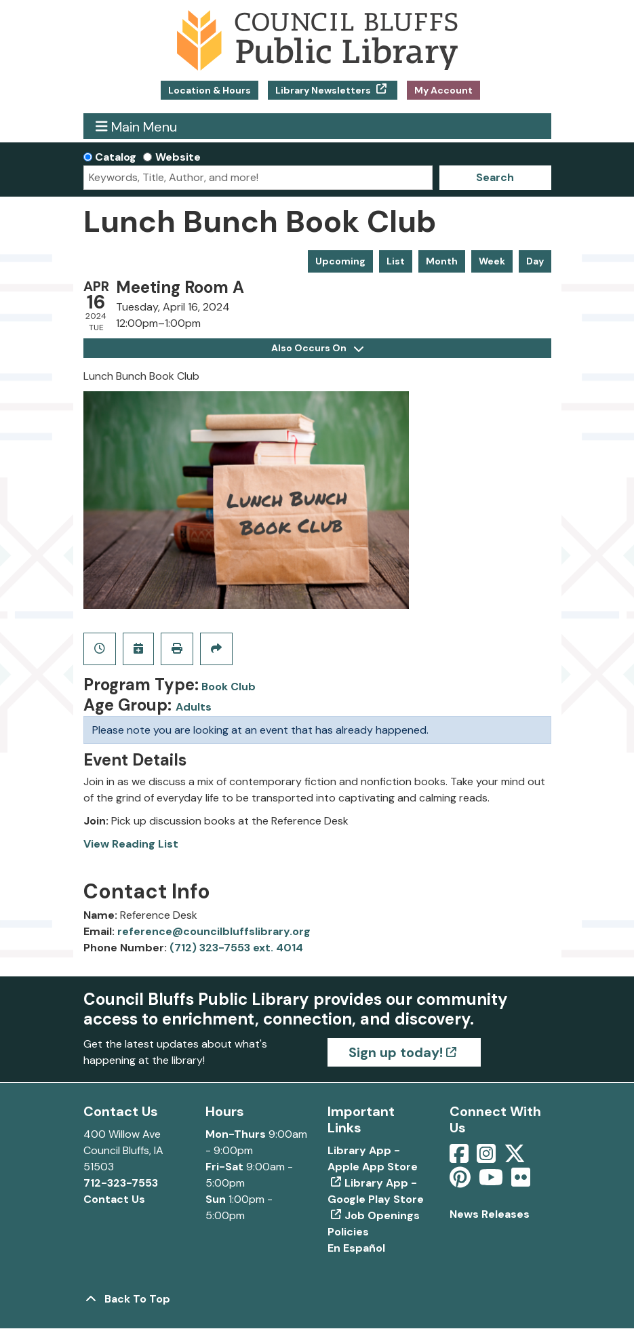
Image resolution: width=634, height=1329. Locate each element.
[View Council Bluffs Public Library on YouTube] (492, 1181)
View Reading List (130, 844)
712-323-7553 (120, 1183)
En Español (356, 1248)
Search (495, 177)
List (396, 261)
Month (442, 261)
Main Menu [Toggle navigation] (136, 126)
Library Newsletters (324, 90)
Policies (348, 1232)
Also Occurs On (317, 348)
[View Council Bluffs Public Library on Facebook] (460, 1158)
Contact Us (114, 1199)
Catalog (115, 157)
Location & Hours (209, 90)
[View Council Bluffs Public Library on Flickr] (520, 1181)
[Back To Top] (317, 1299)
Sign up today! (396, 1052)
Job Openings (382, 1215)
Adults (194, 707)
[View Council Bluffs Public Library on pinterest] (461, 1181)
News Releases (490, 1214)
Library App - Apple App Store (373, 1158)
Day (535, 261)
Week (492, 261)
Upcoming (340, 261)
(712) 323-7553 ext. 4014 (236, 947)
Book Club (228, 686)
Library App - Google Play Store (376, 1191)
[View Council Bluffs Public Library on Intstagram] (487, 1158)
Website (178, 157)
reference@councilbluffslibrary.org (214, 931)
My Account (443, 90)
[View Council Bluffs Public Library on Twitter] (516, 1158)
